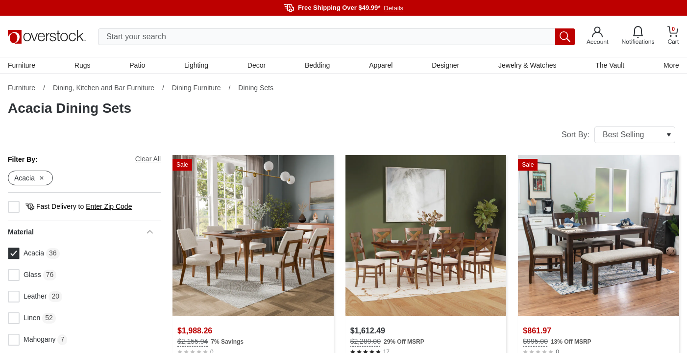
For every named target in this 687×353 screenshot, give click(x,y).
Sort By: (618, 134)
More (671, 65)
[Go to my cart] (673, 36)
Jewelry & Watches (527, 65)
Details (393, 8)
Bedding (317, 65)
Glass (24, 275)
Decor (256, 65)
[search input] (336, 36)
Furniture (21, 65)
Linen (24, 318)
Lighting (196, 65)
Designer (445, 65)
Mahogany (31, 340)
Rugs (82, 65)
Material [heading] (80, 232)
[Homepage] (47, 37)
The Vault (609, 65)
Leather (27, 297)
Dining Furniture (196, 88)
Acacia (26, 253)
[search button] (565, 36)
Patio (137, 65)
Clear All (148, 159)
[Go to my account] (598, 36)
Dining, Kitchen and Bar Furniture (103, 88)
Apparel (381, 65)
